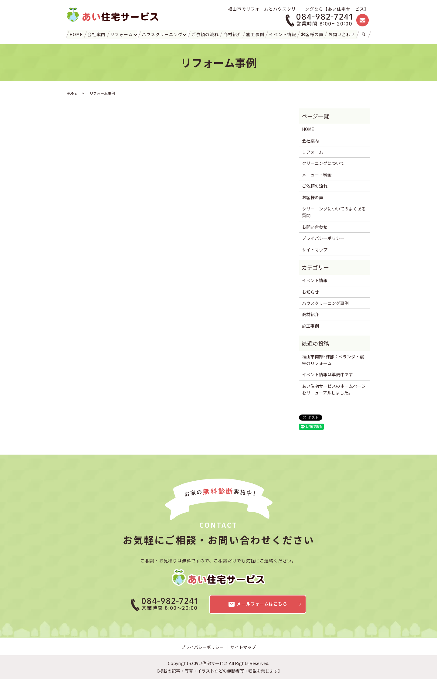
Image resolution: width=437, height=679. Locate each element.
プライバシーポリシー (323, 238)
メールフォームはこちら (257, 604)
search (363, 34)
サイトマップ (314, 249)
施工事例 (255, 34)
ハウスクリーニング (162, 34)
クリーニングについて (323, 163)
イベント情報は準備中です (327, 374)
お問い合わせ (341, 34)
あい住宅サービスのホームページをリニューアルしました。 (334, 389)
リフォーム (121, 34)
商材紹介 (232, 34)
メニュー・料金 (317, 175)
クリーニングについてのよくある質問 (334, 212)
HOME (76, 34)
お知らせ (310, 292)
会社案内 (97, 34)
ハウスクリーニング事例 (325, 303)
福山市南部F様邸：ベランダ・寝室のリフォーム (333, 359)
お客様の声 (311, 34)
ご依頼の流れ (205, 34)
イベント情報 (282, 34)
